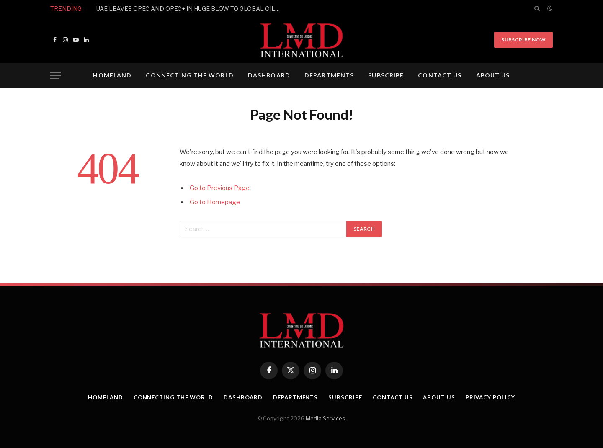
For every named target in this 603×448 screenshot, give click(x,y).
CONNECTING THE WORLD (189, 75)
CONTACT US (439, 75)
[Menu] (55, 75)
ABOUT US (493, 75)
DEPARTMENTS (329, 75)
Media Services (325, 418)
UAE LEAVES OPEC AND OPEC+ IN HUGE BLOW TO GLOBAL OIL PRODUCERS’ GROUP (190, 8)
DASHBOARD (269, 75)
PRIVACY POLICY (490, 397)
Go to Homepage (215, 202)
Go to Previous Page (220, 188)
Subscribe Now (523, 39)
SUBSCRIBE (386, 75)
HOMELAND (112, 75)
